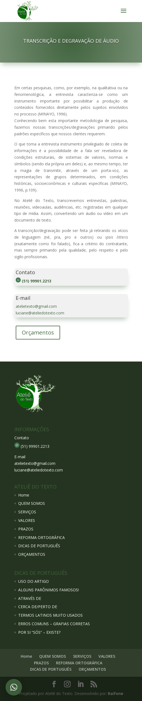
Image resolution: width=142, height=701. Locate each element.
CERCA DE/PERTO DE (37, 606)
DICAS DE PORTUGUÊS (39, 545)
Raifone (115, 693)
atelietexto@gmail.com (36, 306)
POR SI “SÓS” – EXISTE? (39, 632)
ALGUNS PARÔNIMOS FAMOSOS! (48, 589)
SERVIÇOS (27, 511)
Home (23, 495)
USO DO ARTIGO (33, 581)
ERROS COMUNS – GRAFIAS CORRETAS (54, 623)
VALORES (26, 520)
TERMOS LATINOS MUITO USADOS (50, 615)
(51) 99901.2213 (36, 281)
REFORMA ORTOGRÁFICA (41, 537)
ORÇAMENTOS (31, 554)
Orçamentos (38, 332)
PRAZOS (25, 529)
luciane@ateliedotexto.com (40, 313)
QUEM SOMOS (31, 503)
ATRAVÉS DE (29, 598)
